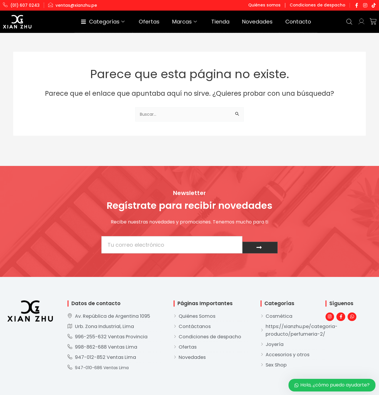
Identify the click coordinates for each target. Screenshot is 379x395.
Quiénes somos (270, 5)
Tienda (245, 22)
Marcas (218, 22)
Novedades (272, 22)
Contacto (303, 22)
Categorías (155, 22)
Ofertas (191, 22)
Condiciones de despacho (319, 5)
